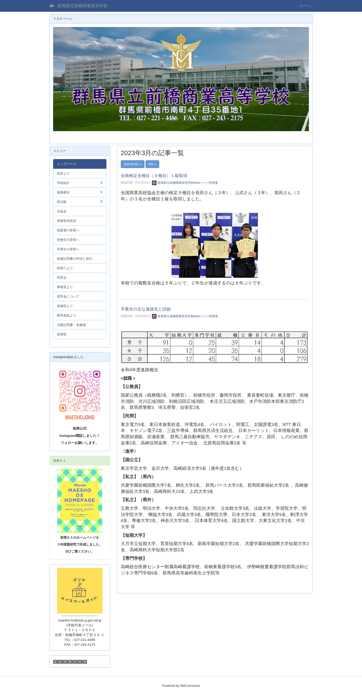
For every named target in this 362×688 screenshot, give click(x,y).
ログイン (306, 6)
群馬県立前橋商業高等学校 (83, 5)
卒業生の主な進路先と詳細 (146, 309)
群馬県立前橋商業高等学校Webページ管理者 (185, 182)
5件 (152, 164)
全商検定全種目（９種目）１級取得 (154, 175)
